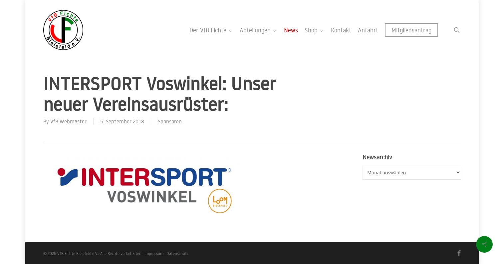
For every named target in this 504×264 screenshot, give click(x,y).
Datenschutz (177, 253)
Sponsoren (170, 121)
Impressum (153, 253)
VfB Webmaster (68, 121)
